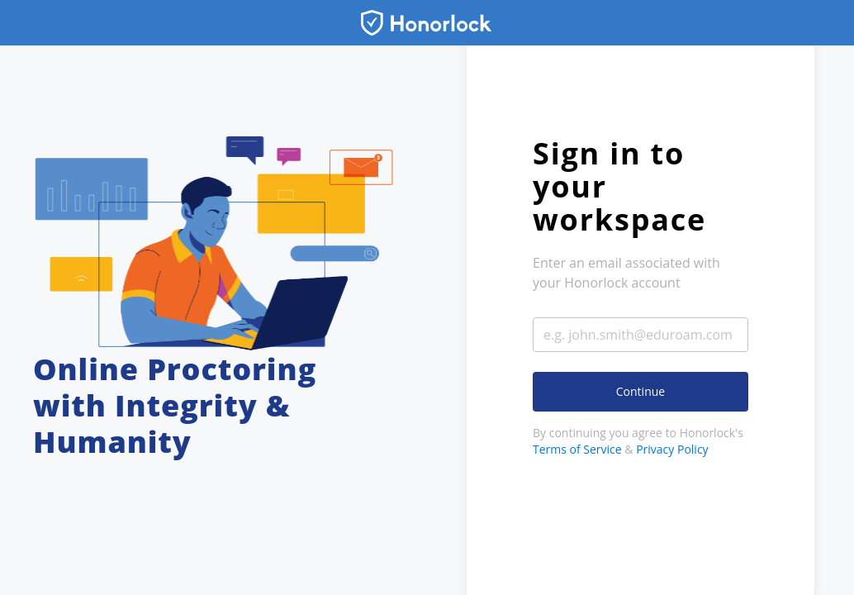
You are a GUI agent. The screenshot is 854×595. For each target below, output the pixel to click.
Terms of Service (577, 449)
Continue (640, 391)
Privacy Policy (672, 449)
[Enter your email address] (640, 334)
